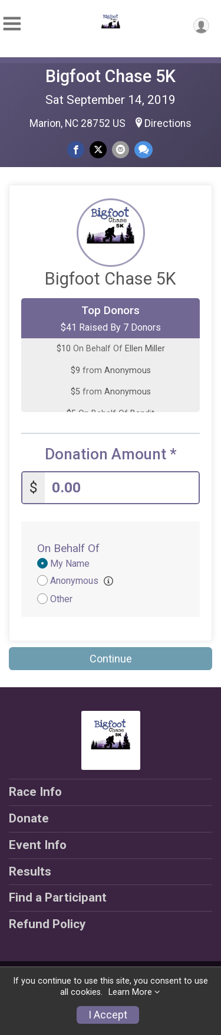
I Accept (107, 1015)
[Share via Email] (120, 149)
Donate (29, 818)
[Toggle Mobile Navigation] (12, 24)
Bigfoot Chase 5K (110, 76)
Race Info (35, 792)
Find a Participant (58, 897)
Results (30, 871)
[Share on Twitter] (98, 149)
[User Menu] (201, 26)
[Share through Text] (143, 149)
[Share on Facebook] (75, 149)
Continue (111, 658)
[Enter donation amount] (122, 488)
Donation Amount (111, 454)
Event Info (38, 845)
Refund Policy (47, 924)
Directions (168, 123)
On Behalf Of (68, 548)
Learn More (130, 992)
